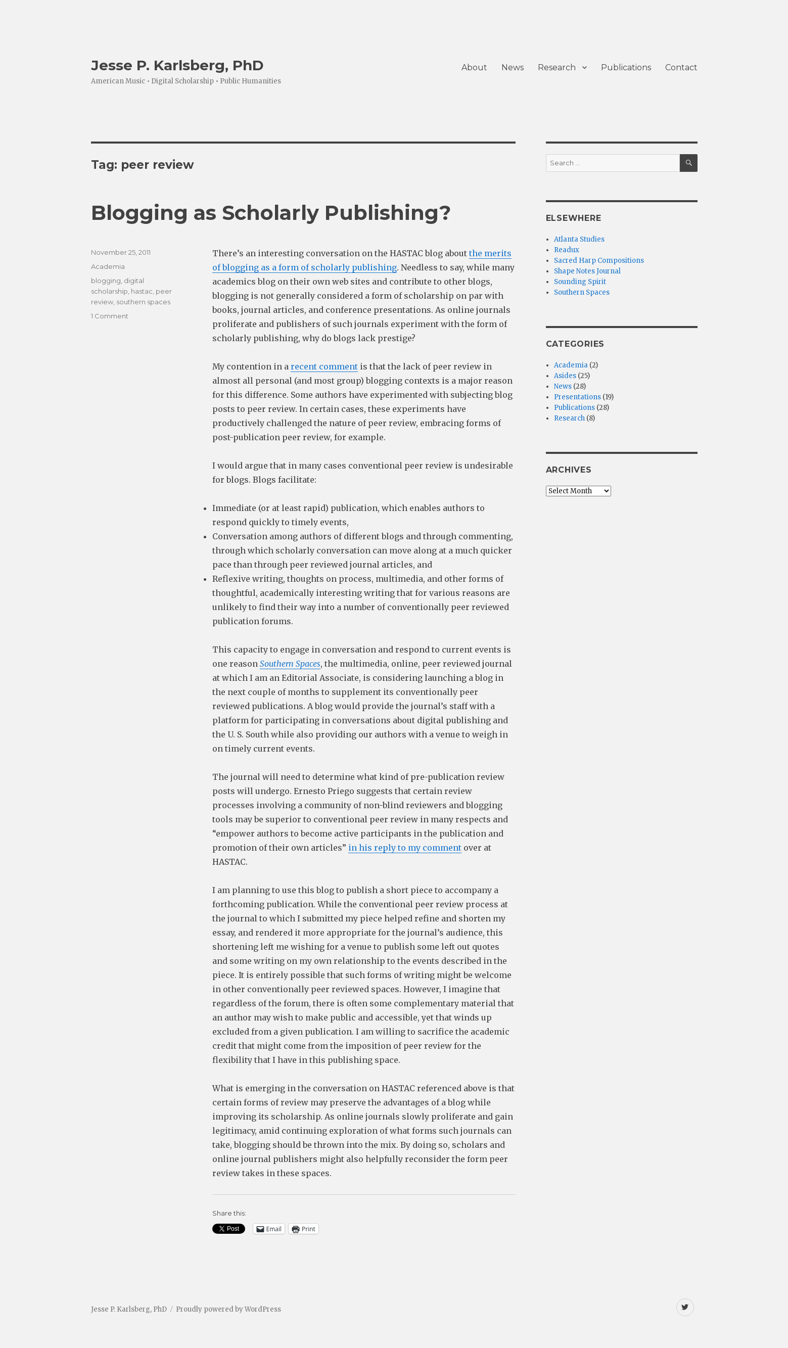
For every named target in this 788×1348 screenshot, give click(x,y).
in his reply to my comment (404, 848)
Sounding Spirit (580, 281)
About (474, 67)
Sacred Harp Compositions (599, 260)
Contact (681, 67)
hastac (142, 291)
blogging (106, 280)
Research (557, 67)
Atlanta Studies (579, 239)
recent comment (324, 366)
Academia (108, 266)
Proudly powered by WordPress (228, 1309)
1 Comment (109, 316)
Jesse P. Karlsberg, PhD (177, 65)
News (512, 67)
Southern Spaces (582, 292)
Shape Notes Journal (587, 271)
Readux (566, 250)
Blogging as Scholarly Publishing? (271, 212)
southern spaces (143, 302)
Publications (626, 67)
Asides (565, 375)
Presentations (577, 397)
